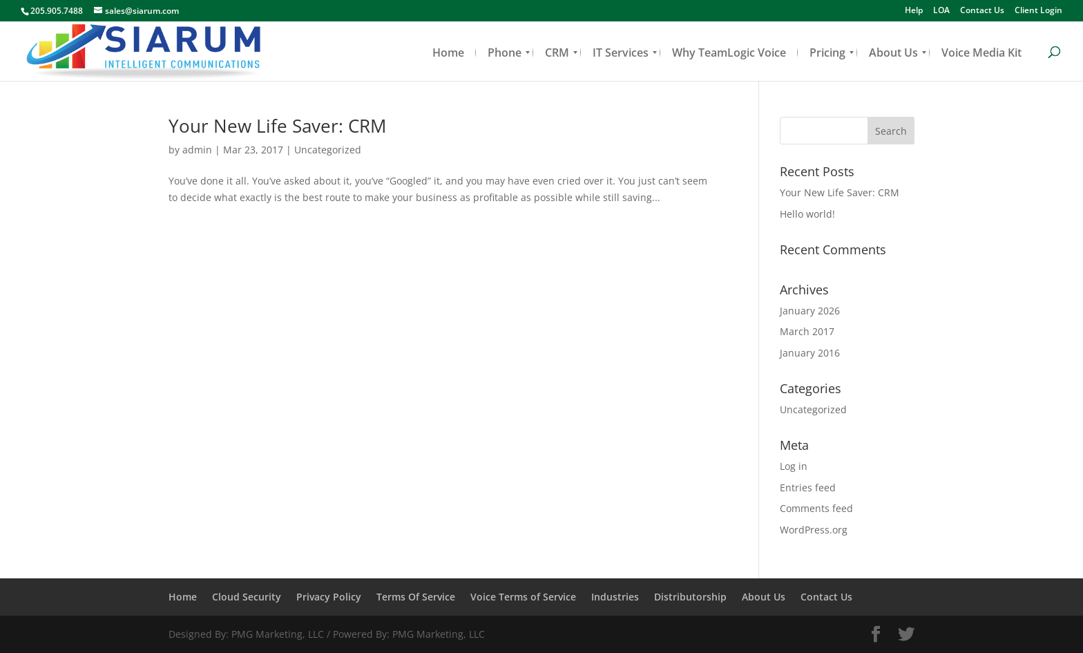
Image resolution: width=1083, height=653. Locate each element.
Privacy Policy (328, 596)
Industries (615, 596)
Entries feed (808, 487)
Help (914, 11)
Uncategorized (327, 149)
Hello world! (807, 213)
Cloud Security (246, 596)
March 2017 (807, 331)
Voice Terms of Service (523, 596)
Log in (793, 466)
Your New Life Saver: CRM (277, 125)
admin (197, 149)
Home (183, 596)
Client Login (1038, 11)
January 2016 (810, 352)
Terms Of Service (415, 596)
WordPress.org (813, 529)
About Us (763, 596)
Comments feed (816, 508)
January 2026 (810, 310)
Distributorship (690, 596)
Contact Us (982, 11)
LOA (941, 11)
